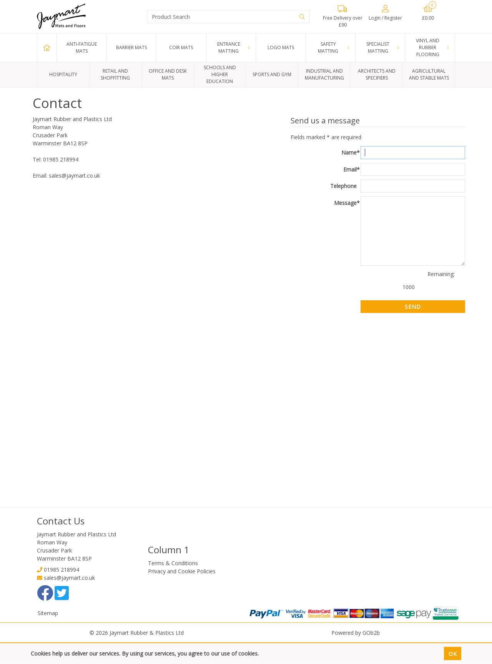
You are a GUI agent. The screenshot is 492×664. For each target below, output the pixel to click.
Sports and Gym (272, 74)
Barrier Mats (131, 47)
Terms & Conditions (173, 563)
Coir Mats (181, 47)
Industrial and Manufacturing (324, 74)
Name (350, 152)
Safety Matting (328, 47)
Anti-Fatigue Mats (81, 47)
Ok (453, 653)
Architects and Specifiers (377, 74)
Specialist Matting (377, 47)
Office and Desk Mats (168, 74)
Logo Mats (281, 47)
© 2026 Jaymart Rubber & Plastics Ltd (137, 632)
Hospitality (63, 74)
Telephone (343, 186)
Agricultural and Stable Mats (429, 74)
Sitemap (48, 613)
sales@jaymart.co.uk (69, 577)
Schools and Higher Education (220, 74)
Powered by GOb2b (355, 632)
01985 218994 (61, 569)
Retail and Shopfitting (115, 74)
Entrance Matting (228, 47)
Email (351, 169)
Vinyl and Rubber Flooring (427, 47)
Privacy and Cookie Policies (182, 571)
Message (347, 203)
